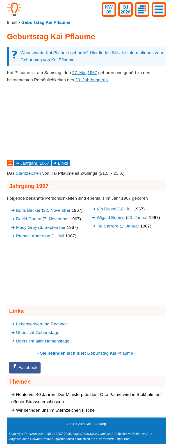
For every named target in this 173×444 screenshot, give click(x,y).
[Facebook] (25, 367)
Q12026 (126, 9)
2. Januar (130, 226)
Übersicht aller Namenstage (42, 341)
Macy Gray (26, 227)
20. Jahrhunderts (91, 79)
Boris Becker (28, 210)
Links (63, 163)
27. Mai (79, 72)
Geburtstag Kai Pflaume (110, 353)
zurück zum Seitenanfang (86, 424)
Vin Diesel (106, 209)
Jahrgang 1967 (34, 163)
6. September (53, 227)
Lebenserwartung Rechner (41, 324)
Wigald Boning (111, 217)
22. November (57, 210)
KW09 (109, 9)
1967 (92, 72)
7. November (56, 218)
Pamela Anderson (33, 236)
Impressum (122, 439)
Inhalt (12, 22)
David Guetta (28, 218)
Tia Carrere (107, 226)
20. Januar (137, 217)
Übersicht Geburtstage (37, 332)
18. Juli (125, 209)
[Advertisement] (86, 121)
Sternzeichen (28, 173)
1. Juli (58, 236)
